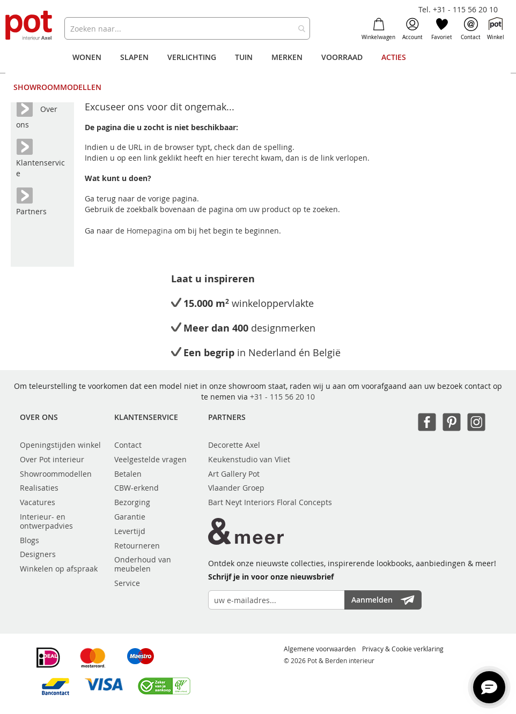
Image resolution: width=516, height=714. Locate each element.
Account (412, 29)
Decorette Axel (234, 445)
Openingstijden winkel (60, 445)
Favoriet (441, 29)
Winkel (495, 29)
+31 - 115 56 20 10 (282, 397)
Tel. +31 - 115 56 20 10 (458, 9)
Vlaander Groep (236, 488)
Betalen (128, 474)
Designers (38, 554)
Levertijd (129, 531)
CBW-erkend (136, 488)
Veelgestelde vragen (150, 459)
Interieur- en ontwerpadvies (46, 521)
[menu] (258, 72)
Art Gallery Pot (234, 474)
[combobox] (187, 28)
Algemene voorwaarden (320, 648)
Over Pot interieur (52, 459)
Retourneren (137, 545)
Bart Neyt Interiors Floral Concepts (270, 502)
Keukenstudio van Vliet (249, 459)
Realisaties (39, 488)
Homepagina (150, 231)
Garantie (129, 517)
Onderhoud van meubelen (142, 564)
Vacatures (37, 502)
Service (127, 583)
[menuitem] (86, 57)
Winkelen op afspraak (59, 568)
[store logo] (29, 26)
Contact (471, 29)
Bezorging (132, 502)
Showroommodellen (56, 474)
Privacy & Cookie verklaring (403, 648)
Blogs (29, 540)
